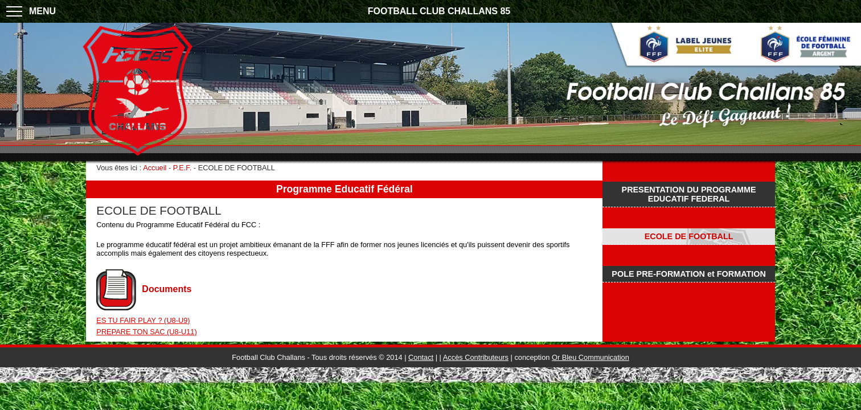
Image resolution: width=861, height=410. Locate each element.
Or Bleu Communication (590, 357)
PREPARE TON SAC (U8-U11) (146, 331)
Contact (420, 357)
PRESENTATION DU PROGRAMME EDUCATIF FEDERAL (689, 194)
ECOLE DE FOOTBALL (689, 236)
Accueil (154, 167)
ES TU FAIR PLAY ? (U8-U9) (143, 320)
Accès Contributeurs (476, 357)
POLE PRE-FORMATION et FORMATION (688, 273)
